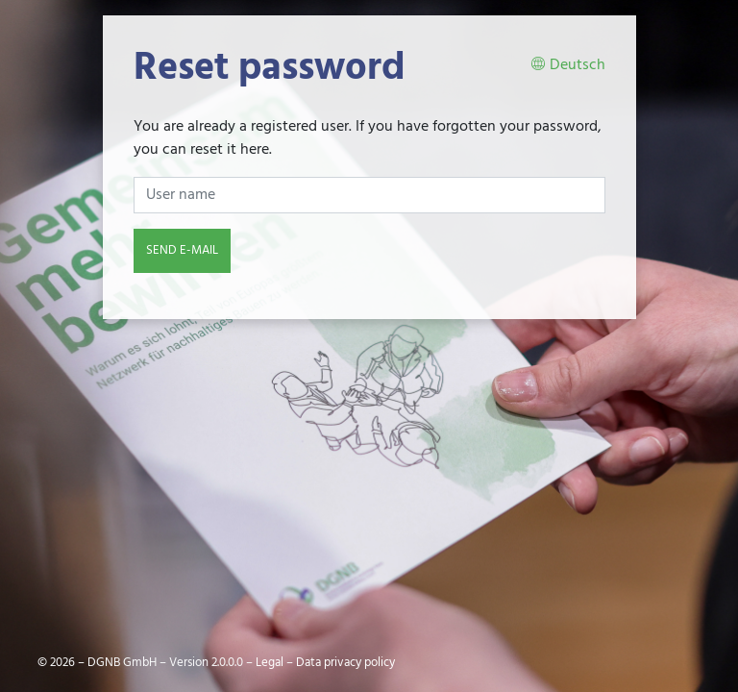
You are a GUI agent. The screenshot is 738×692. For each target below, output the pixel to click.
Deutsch (567, 66)
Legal (269, 663)
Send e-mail (182, 250)
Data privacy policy (345, 663)
